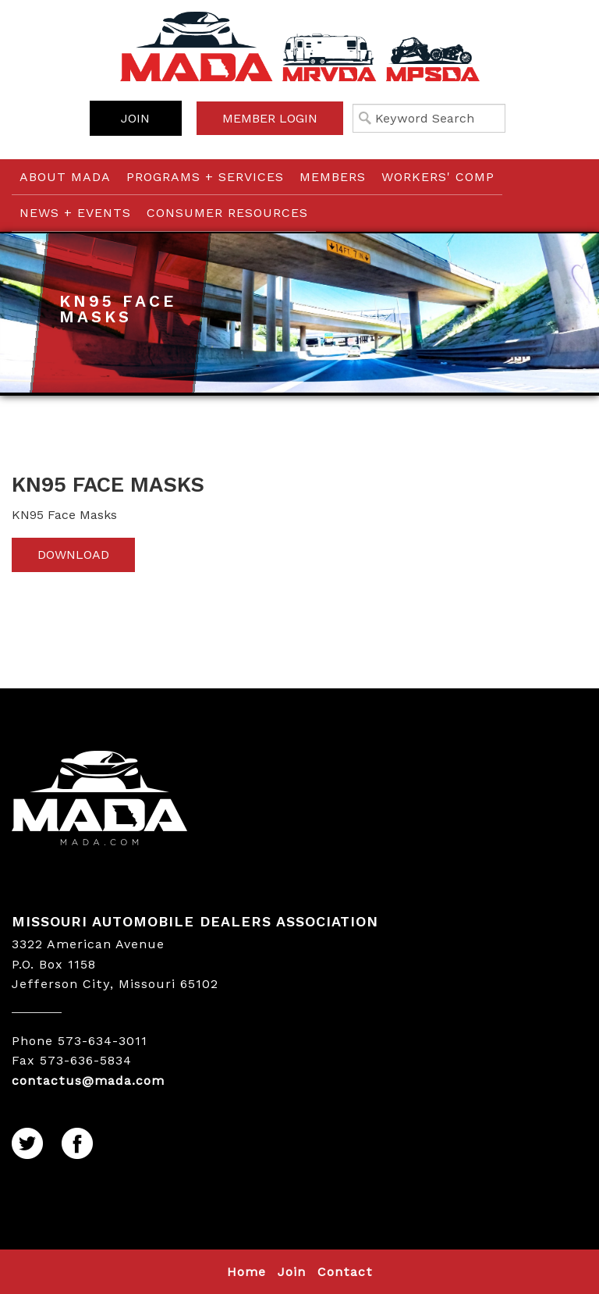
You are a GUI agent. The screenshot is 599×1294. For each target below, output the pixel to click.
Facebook (78, 1144)
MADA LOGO (299, 800)
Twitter (28, 1144)
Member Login (269, 118)
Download (73, 554)
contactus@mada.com (88, 1080)
